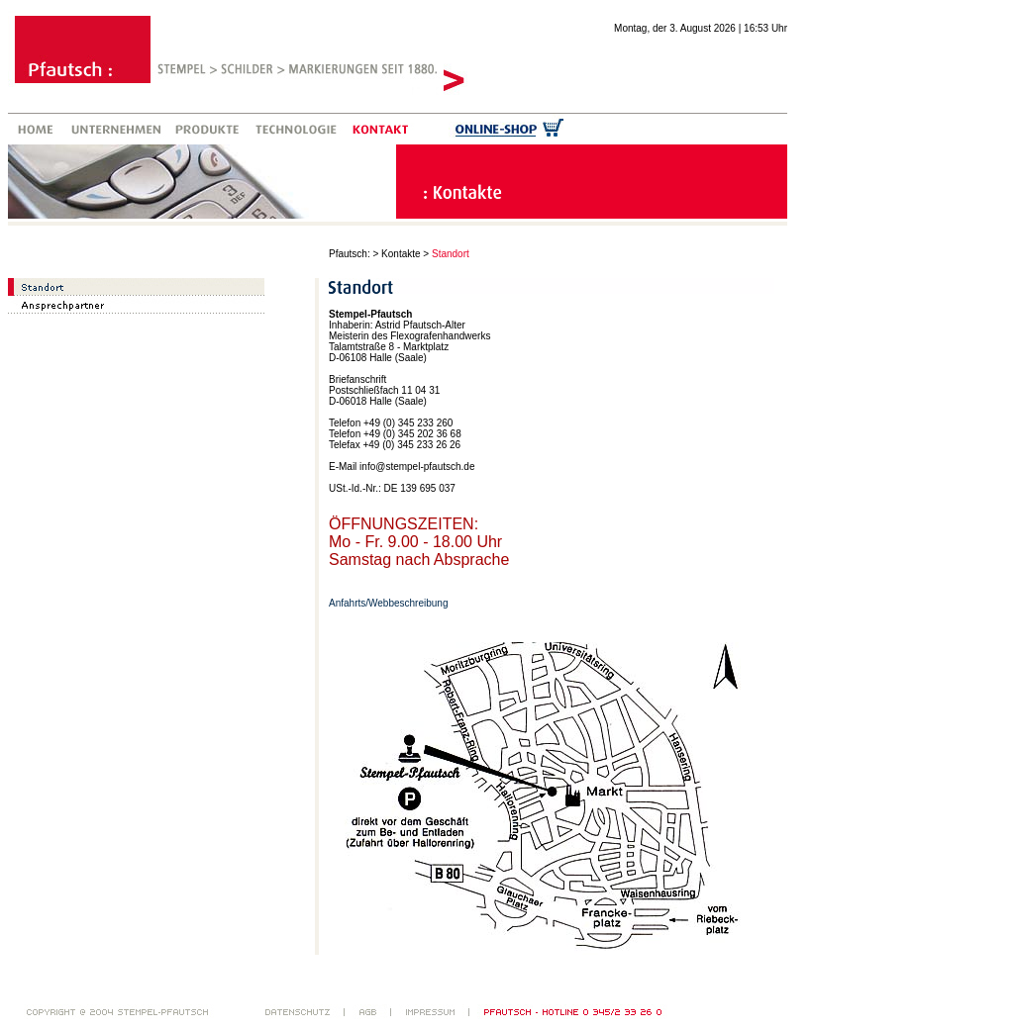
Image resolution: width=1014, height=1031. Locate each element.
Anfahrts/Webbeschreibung (388, 603)
